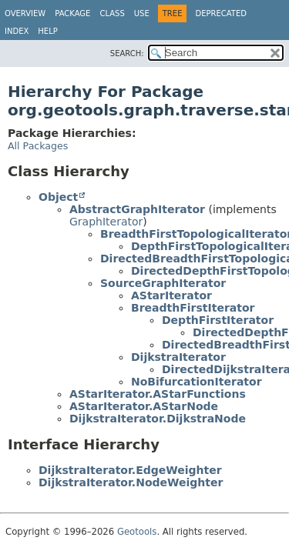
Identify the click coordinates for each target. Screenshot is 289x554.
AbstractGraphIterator (137, 209)
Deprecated (221, 13)
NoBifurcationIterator (196, 381)
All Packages (38, 146)
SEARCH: (127, 53)
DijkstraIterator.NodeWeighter (131, 482)
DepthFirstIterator (218, 320)
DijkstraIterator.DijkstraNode (157, 418)
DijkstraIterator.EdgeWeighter (130, 470)
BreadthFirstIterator (192, 308)
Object (58, 197)
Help (47, 31)
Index (17, 31)
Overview (25, 13)
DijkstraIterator (178, 357)
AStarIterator (171, 295)
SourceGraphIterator (163, 283)
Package (72, 13)
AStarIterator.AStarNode (143, 406)
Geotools (136, 531)
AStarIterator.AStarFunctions (157, 394)
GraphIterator (106, 221)
